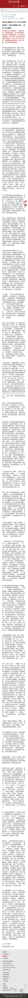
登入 (15, 6)
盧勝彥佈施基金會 (7, 990)
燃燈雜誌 (5, 986)
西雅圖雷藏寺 (6, 976)
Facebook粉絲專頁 (7, 963)
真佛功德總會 (6, 972)
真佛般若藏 (5, 988)
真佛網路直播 (6, 974)
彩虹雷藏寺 (5, 978)
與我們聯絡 (5, 958)
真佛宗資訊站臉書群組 (8, 961)
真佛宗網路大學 (6, 969)
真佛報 (4, 983)
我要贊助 (5, 952)
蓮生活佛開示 (13, 14)
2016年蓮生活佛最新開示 (8, 16)
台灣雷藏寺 (5, 981)
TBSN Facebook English (8, 965)
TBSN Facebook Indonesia (9, 967)
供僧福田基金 (6, 954)
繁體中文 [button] (23, 6)
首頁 (2, 14)
